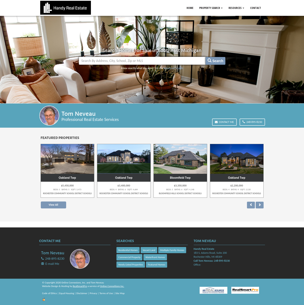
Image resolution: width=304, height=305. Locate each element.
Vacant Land (149, 250)
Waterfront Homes (155, 257)
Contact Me (224, 122)
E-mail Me (52, 264)
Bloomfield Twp (180, 178)
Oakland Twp (67, 178)
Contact (255, 8)
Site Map (120, 293)
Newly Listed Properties (130, 264)
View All (53, 204)
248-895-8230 (252, 122)
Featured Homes (156, 264)
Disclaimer (81, 293)
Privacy (93, 293)
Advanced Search (173, 68)
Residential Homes (128, 250)
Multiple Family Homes (172, 250)
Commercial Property (129, 257)
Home (190, 8)
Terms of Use (106, 293)
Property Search (211, 8)
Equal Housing (66, 293)
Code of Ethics (49, 293)
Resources (236, 8)
